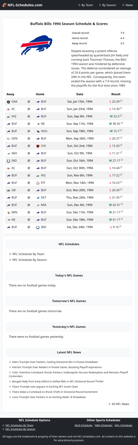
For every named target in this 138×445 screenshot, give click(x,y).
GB (11, 190)
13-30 (116, 109)
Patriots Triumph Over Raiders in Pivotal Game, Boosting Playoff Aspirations (55, 367)
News (127, 5)
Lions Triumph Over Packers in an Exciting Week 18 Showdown (47, 397)
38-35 (116, 124)
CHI (41, 146)
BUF (41, 102)
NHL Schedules (123, 425)
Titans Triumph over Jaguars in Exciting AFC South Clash (43, 386)
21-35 (116, 197)
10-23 (116, 183)
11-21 (116, 153)
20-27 (116, 138)
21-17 (116, 212)
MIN (11, 212)
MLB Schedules (84, 425)
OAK (11, 102)
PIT (40, 183)
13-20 (116, 146)
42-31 (116, 205)
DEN (11, 138)
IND (11, 161)
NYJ (11, 116)
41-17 (116, 220)
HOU (41, 131)
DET (41, 197)
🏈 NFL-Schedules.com (22, 5)
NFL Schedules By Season (28, 260)
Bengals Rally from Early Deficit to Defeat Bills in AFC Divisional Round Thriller (56, 381)
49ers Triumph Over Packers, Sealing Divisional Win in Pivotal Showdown (53, 362)
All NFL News (118, 404)
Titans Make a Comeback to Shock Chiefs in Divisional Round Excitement (53, 392)
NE (40, 124)
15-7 (116, 131)
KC (10, 109)
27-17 (116, 161)
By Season (107, 5)
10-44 (116, 168)
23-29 (116, 102)
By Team (85, 5)
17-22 (116, 175)
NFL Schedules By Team (26, 254)
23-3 (116, 116)
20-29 (116, 190)
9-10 (115, 227)
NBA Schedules (104, 425)
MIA (11, 153)
